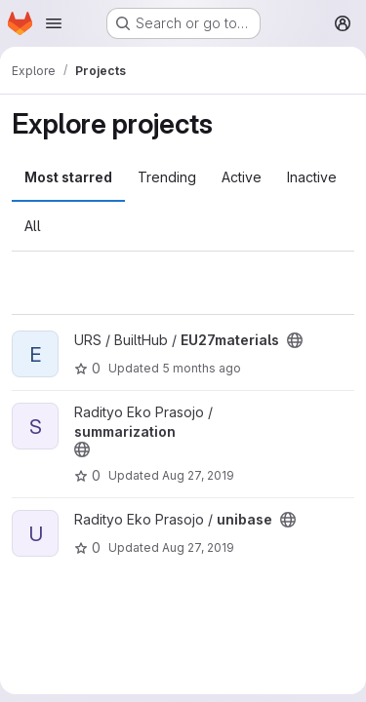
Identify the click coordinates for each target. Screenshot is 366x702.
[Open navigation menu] (53, 23)
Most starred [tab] (68, 177)
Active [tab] (242, 177)
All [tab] (32, 225)
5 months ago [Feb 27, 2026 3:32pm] (201, 368)
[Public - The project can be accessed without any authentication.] (295, 340)
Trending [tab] (167, 177)
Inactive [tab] (312, 177)
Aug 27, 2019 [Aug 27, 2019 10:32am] (198, 475)
